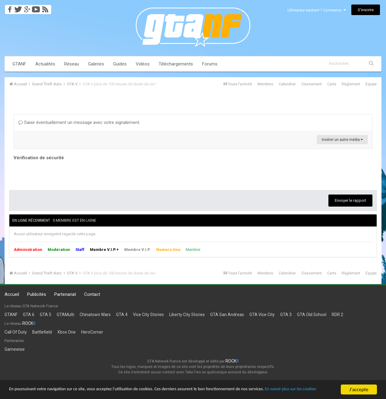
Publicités (36, 294)
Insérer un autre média (342, 140)
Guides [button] (120, 64)
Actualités (45, 64)
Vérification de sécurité (39, 157)
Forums (209, 64)
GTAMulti (65, 314)
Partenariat (65, 294)
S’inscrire (366, 10)
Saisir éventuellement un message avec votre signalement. (79, 122)
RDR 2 (337, 314)
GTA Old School (311, 314)
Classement (311, 84)
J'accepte (359, 387)
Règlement (351, 84)
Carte (331, 84)
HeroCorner (92, 332)
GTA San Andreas (227, 314)
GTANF (19, 64)
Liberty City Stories (187, 314)
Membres (265, 84)
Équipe (371, 84)
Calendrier (287, 84)
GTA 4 (122, 314)
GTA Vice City (262, 314)
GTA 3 (286, 314)
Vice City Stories (148, 314)
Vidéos (143, 64)
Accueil (12, 294)
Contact (92, 294)
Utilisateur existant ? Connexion (316, 10)
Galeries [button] (96, 64)
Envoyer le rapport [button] (350, 200)
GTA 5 (45, 314)
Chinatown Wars (95, 314)
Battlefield (42, 332)
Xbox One (66, 332)
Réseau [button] (71, 64)
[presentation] (59, 173)
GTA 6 (28, 314)
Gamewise (15, 349)
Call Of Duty (16, 332)
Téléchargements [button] (176, 64)
